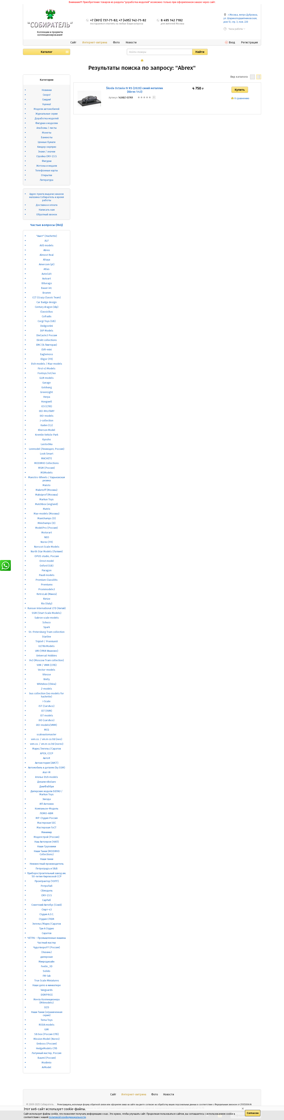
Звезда (46, 799)
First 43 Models (46, 368)
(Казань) (46, 952)
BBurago (46, 283)
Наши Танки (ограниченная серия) (46, 1014)
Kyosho (46, 439)
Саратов (46, 933)
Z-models (46, 688)
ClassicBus (46, 311)
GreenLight (46, 392)
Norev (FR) (46, 541)
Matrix (46, 508)
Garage (46, 382)
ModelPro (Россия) (46, 527)
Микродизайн (46, 961)
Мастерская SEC (46, 822)
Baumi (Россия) (46, 1057)
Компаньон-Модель (46, 808)
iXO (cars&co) (46, 720)
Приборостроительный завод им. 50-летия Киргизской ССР (46, 875)
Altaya (46, 259)
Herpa (46, 396)
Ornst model (46, 560)
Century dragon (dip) (46, 306)
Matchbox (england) (46, 504)
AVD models (46, 245)
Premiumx (46, 584)
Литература (46, 179)
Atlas (47, 269)
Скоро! (46, 94)
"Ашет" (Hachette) (46, 235)
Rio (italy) (46, 603)
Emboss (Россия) (46, 1043)
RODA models (46, 1024)
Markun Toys (46, 499)
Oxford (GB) (46, 565)
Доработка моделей (47, 118)
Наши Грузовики (46, 846)
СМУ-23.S (46, 895)
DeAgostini (46, 325)
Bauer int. (46, 288)
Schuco (46, 622)
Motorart (46, 532)
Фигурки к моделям (46, 123)
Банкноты (46, 137)
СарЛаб (46, 900)
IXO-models (46, 415)
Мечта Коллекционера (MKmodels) (47, 1001)
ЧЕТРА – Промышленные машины (46, 937)
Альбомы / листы (46, 127)
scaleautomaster (46, 734)
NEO (46, 537)
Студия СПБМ (46, 918)
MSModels (47, 472)
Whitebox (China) (46, 683)
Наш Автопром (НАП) (46, 841)
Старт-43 (47, 909)
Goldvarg (46, 387)
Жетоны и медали (46, 165)
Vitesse (46, 674)
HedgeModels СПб (46, 1048)
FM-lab (47, 975)
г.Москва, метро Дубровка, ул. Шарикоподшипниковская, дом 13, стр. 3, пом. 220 (240, 18)
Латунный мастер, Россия (46, 1053)
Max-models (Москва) (46, 513)
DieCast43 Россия (46, 335)
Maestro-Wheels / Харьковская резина (46, 479)
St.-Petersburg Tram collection (46, 631)
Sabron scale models (47, 617)
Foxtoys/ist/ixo (46, 373)
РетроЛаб (46, 885)
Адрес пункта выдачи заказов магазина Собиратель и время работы (46, 197)
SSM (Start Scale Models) (46, 612)
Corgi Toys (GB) (47, 321)
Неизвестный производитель (47, 863)
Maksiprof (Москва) (46, 494)
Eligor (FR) (46, 358)
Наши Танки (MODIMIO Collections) (47, 853)
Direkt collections (46, 340)
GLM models (46, 377)
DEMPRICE (47, 994)
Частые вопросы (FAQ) (46, 225)
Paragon (46, 570)
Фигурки (46, 161)
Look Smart (46, 453)
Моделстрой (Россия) (46, 836)
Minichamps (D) (46, 523)
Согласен (253, 1113)
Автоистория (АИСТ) (46, 762)
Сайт (73, 42)
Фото (116, 42)
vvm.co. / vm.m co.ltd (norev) (46, 743)
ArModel (46, 1067)
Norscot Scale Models (46, 546)
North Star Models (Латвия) (47, 551)
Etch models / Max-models (46, 363)
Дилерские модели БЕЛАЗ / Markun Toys (47, 793)
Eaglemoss (46, 354)
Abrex (46, 250)
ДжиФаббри (46, 786)
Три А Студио (46, 928)
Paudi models (46, 575)
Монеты (46, 132)
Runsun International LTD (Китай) (46, 608)
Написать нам (47, 209)
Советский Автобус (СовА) (46, 904)
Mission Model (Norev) (47, 1038)
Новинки (47, 90)
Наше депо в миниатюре (46, 985)
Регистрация (249, 42)
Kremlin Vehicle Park (46, 434)
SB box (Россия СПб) (46, 1034)
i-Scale (46, 701)
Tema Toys (47, 1019)
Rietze (46, 598)
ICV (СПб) (46, 406)
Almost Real (47, 254)
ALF (47, 240)
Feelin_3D (46, 966)
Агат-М (46, 772)
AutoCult (46, 273)
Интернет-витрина (94, 42)
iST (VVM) (46, 710)
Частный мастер (46, 942)
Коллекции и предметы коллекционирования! (50, 33)
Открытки (46, 175)
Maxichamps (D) (46, 518)
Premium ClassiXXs (47, 579)
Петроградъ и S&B (47, 868)
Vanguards (47, 989)
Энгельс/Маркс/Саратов (46, 923)
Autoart (46, 278)
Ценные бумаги (46, 142)
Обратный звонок (46, 214)
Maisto (46, 485)
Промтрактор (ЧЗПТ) (47, 881)
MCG (46, 729)
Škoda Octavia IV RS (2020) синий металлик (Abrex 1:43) (134, 90)
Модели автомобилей (46, 108)
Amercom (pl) (46, 264)
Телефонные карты (46, 170)
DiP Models (46, 330)
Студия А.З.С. (46, 914)
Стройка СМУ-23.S (46, 156)
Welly (46, 679)
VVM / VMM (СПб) (47, 665)
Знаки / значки (46, 151)
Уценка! (46, 104)
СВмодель (47, 890)
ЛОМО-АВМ (46, 813)
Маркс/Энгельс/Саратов (46, 748)
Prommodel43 (46, 589)
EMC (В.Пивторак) (46, 344)
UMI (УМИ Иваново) (46, 650)
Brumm (46, 292)
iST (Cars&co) (46, 706)
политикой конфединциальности (67, 1117)
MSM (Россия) (46, 467)
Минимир (46, 832)
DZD (46, 1007)
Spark (46, 627)
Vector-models (46, 669)
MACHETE (46, 458)
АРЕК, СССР (46, 753)
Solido (46, 971)
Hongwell (46, 401)
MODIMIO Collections (46, 463)
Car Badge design (46, 302)
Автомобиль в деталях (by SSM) (46, 767)
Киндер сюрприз (46, 146)
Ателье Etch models (46, 777)
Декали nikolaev (46, 781)
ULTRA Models (46, 646)
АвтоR (46, 758)
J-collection (46, 420)
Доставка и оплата (46, 204)
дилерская (46, 956)
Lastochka (46, 444)
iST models (46, 715)
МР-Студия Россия (47, 818)
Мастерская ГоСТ (46, 827)
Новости (131, 42)
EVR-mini (46, 349)
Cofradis (46, 316)
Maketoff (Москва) (46, 489)
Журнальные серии (47, 113)
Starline (46, 636)
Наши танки (46, 859)
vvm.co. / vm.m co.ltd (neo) (46, 739)
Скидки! (46, 99)
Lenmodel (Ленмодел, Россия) (46, 448)
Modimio (46, 1062)
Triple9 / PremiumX (47, 641)
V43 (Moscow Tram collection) (46, 660)
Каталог (46, 52)
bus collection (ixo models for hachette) (46, 695)
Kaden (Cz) (46, 425)
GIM (46, 1029)
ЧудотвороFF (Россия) (46, 947)
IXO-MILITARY (46, 411)
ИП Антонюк (46, 803)
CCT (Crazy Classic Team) (46, 297)
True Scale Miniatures (46, 980)
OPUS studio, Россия (47, 556)
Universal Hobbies (46, 655)
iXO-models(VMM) (46, 724)
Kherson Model (46, 429)
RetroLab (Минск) (46, 594)
